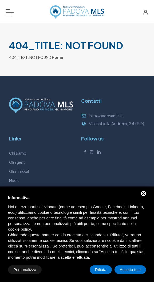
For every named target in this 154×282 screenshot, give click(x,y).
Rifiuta (100, 269)
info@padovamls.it (106, 115)
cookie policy (19, 229)
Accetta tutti (130, 269)
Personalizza (24, 269)
